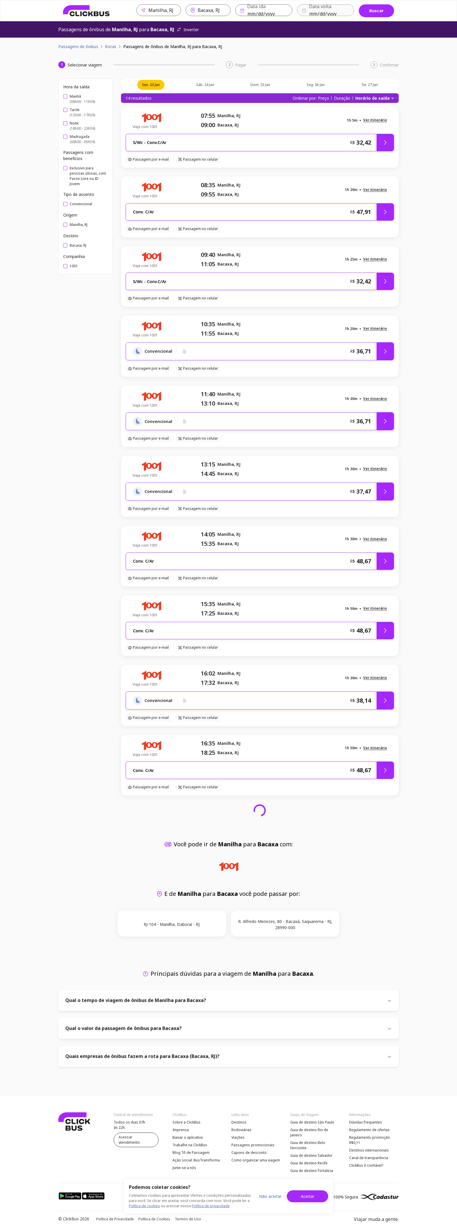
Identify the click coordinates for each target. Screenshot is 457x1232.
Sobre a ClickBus (187, 1122)
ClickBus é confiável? (366, 1165)
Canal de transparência (368, 1157)
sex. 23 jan (151, 84)
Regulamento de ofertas (369, 1129)
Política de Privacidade (115, 1219)
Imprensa (181, 1129)
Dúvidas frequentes (365, 1122)
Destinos (239, 1122)
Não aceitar (270, 1196)
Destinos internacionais (369, 1150)
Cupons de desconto (249, 1152)
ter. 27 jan (369, 84)
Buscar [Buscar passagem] (376, 10)
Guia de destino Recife (309, 1163)
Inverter (188, 29)
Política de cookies (144, 1205)
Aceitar (307, 1196)
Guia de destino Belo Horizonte (307, 1145)
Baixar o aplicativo (188, 1137)
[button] (375, 120)
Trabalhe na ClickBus (190, 1145)
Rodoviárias (241, 1129)
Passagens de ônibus (78, 46)
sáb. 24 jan (205, 84)
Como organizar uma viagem (255, 1160)
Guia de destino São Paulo (312, 1122)
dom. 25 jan (260, 84)
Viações (238, 1137)
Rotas (110, 46)
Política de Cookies (154, 1219)
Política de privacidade (211, 1205)
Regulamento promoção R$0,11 (369, 1140)
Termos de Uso (188, 1219)
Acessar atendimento (129, 1140)
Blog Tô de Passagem (191, 1152)
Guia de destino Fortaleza (311, 1170)
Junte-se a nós (184, 1167)
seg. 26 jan (316, 84)
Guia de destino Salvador (311, 1155)
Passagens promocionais (253, 1145)
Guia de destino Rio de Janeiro (309, 1132)
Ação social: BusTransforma (196, 1160)
